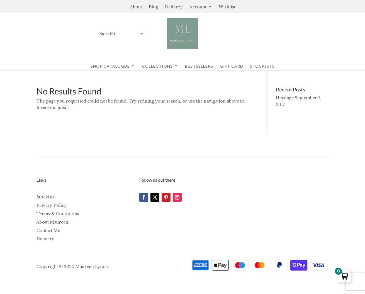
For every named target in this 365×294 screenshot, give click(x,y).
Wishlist (227, 7)
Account (197, 7)
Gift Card (231, 66)
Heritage (285, 97)
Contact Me (48, 231)
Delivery (174, 7)
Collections (157, 66)
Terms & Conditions (57, 214)
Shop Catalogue (110, 66)
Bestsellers (199, 66)
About (136, 7)
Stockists (262, 66)
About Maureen (52, 222)
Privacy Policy (51, 205)
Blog (153, 7)
